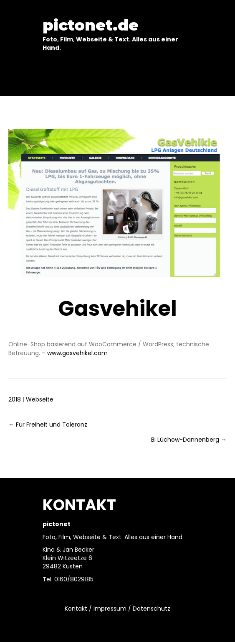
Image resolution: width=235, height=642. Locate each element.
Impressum (109, 608)
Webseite (39, 399)
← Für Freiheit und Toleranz (47, 424)
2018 (14, 399)
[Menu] (117, 76)
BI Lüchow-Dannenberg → (189, 439)
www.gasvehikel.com (77, 353)
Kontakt (76, 608)
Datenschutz (151, 608)
